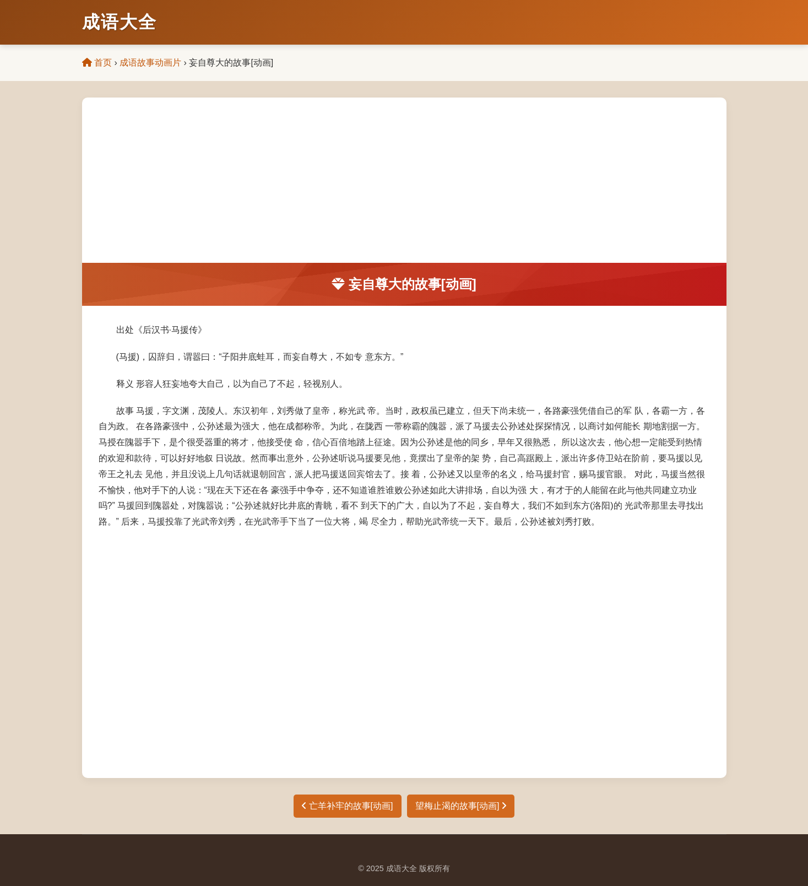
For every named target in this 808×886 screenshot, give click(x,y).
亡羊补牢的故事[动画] (347, 806)
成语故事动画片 (150, 62)
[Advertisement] (404, 180)
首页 (97, 62)
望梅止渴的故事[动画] (460, 806)
